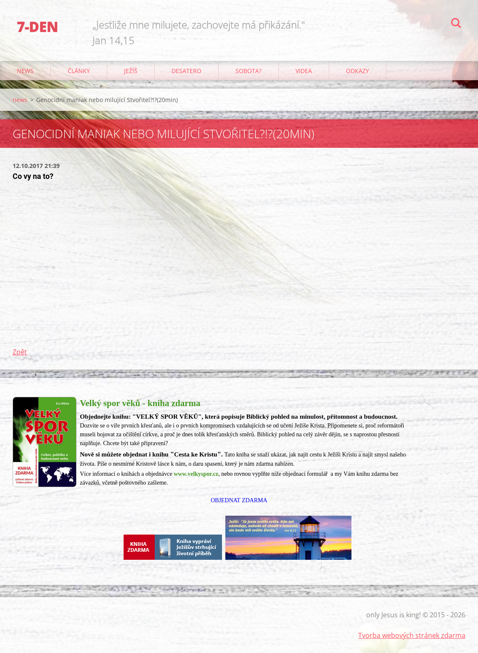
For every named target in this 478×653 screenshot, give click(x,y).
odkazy (357, 71)
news (25, 71)
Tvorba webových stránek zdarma (411, 635)
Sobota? (248, 71)
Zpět (20, 352)
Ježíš (130, 71)
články (79, 71)
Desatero (186, 71)
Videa (304, 71)
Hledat (456, 24)
